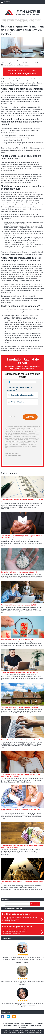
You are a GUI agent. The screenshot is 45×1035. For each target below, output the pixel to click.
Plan (33, 1032)
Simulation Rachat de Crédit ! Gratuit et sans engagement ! (22, 72)
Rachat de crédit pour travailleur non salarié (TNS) (18, 605)
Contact (38, 1032)
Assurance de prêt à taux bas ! (17, 927)
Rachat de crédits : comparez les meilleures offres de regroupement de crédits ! (21, 19)
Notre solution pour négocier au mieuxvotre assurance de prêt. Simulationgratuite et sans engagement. (14, 931)
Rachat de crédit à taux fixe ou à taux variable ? (17, 639)
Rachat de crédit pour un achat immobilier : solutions (19, 707)
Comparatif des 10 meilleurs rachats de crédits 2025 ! (19, 672)
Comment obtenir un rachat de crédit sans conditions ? (20, 740)
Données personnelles (23, 1032)
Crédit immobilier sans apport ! (17, 914)
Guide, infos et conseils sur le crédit (19, 19)
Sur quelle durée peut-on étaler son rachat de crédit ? (20, 572)
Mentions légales (9, 1032)
